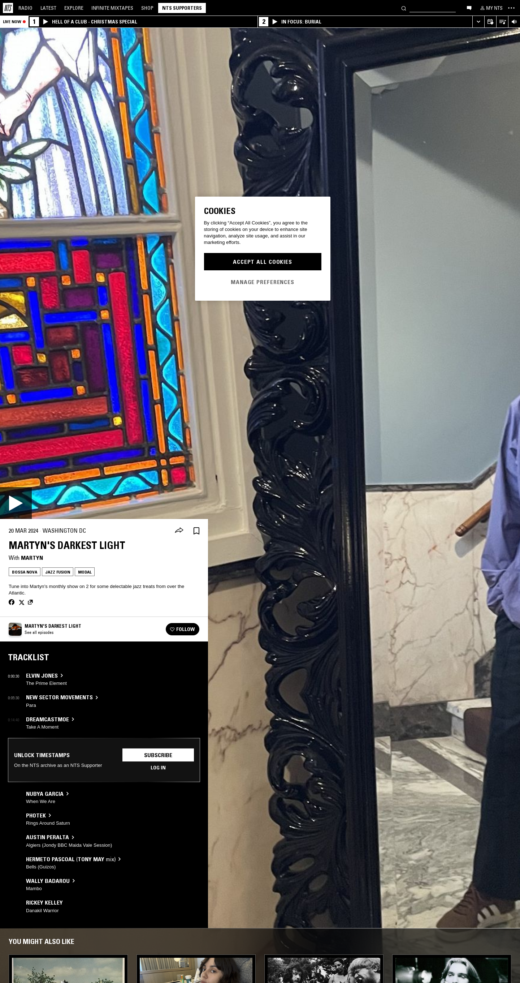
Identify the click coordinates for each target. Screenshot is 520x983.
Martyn (32, 557)
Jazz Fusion (57, 572)
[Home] (8, 8)
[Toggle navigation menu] (511, 8)
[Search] (404, 7)
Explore (73, 8)
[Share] (179, 531)
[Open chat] (469, 7)
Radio (25, 8)
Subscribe (158, 755)
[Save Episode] (196, 531)
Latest (48, 8)
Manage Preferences (262, 282)
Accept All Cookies (262, 261)
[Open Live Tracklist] (502, 22)
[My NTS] (491, 8)
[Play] (16, 503)
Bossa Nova (24, 572)
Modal (84, 572)
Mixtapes (112, 8)
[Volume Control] (514, 22)
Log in (158, 767)
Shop (147, 8)
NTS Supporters (182, 8)
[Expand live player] (478, 22)
